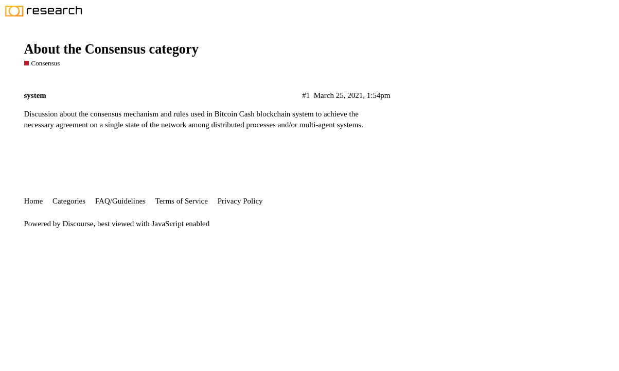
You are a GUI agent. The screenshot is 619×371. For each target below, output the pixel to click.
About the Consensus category (111, 49)
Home (33, 201)
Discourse (78, 224)
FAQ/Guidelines (120, 201)
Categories (68, 201)
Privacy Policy (240, 201)
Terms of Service (181, 201)
